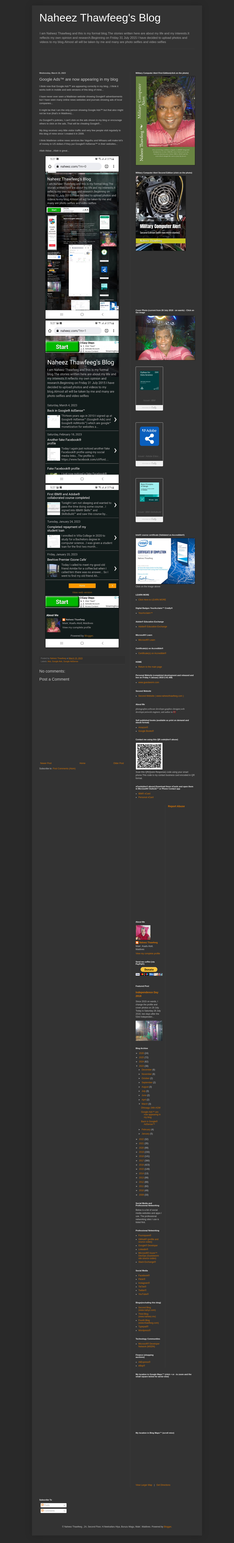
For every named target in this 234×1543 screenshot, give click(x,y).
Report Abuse (176, 806)
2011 (142, 1186)
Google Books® (146, 731)
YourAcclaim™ (145, 613)
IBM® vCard (144, 793)
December (147, 1069)
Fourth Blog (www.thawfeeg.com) (148, 1321)
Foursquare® (144, 1235)
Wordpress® (144, 1330)
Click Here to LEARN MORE (152, 599)
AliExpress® (144, 1362)
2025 (142, 1057)
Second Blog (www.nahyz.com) (147, 1308)
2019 (142, 1152)
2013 (142, 1177)
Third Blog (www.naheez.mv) (147, 1315)
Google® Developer (148, 1245)
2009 (142, 1195)
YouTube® (143, 1294)
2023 (142, 1066)
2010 (142, 1190)
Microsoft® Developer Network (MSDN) (149, 1345)
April (144, 1099)
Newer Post (46, 763)
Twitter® (142, 1290)
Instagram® (144, 1283)
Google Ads (57, 661)
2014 (142, 1173)
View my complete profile (148, 953)
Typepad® (143, 1326)
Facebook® (144, 1275)
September (147, 1082)
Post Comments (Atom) (64, 768)
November (147, 1074)
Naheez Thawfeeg (148, 942)
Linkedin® (143, 1249)
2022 (142, 1139)
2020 (142, 1148)
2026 (142, 1053)
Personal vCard (146, 797)
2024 (142, 1061)
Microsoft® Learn (146, 640)
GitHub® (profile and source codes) (148, 1240)
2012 (142, 1182)
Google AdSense (70, 661)
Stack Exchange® (147, 1262)
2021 (142, 1143)
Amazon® (143, 727)
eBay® (141, 1365)
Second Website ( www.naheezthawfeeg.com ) (161, 696)
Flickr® (141, 1279)
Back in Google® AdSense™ (149, 1122)
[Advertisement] (105, 57)
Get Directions (163, 1485)
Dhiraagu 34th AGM (150, 1107)
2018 (142, 1156)
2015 (142, 1169)
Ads (49, 661)
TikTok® (142, 1286)
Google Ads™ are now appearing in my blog (151, 1115)
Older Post (118, 763)
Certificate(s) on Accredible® (152, 653)
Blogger (167, 1526)
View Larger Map (144, 1485)
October (146, 1078)
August (145, 1087)
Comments (48, 1511)
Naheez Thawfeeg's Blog (100, 18)
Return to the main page (150, 667)
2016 (142, 1165)
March (145, 1104)
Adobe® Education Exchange (152, 626)
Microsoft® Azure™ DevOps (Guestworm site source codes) (148, 1256)
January (146, 1133)
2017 (142, 1160)
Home (82, 763)
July (144, 1091)
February (146, 1129)
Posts (45, 1505)
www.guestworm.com (148, 682)
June (144, 1095)
